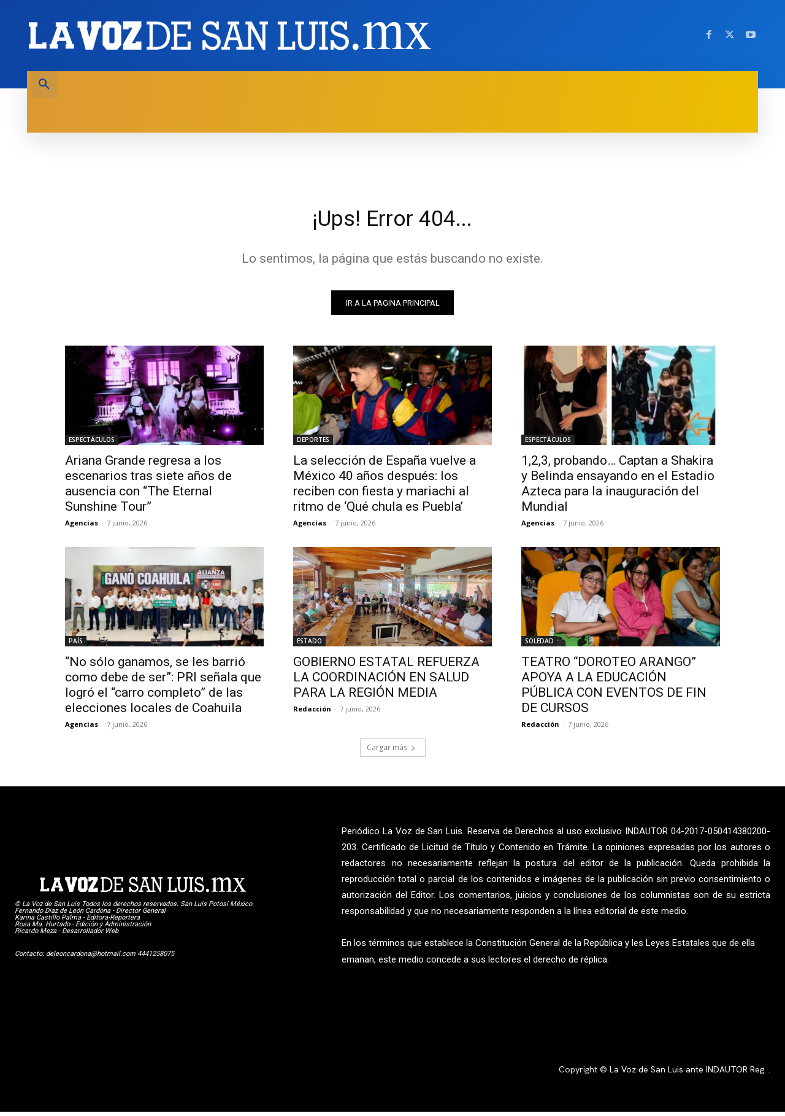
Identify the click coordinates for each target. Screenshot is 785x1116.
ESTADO (309, 645)
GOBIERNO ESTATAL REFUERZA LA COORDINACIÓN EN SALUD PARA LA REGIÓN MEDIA (386, 681)
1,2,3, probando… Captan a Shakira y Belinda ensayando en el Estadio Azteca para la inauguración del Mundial (617, 487)
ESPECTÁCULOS (92, 444)
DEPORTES (313, 444)
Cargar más (391, 751)
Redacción (312, 713)
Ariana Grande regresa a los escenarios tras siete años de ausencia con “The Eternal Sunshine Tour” (148, 487)
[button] (44, 84)
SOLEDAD (539, 645)
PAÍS (76, 645)
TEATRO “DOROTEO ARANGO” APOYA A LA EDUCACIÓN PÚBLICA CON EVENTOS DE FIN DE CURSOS (613, 689)
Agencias (81, 527)
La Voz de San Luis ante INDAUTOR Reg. (689, 1073)
